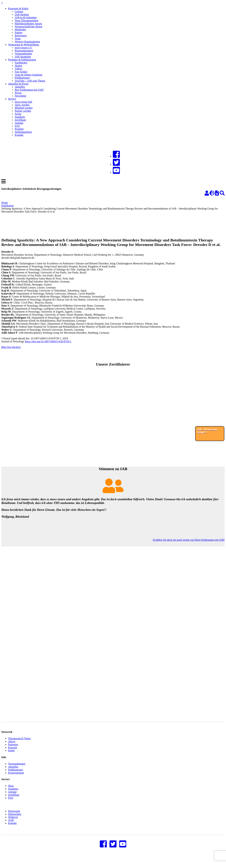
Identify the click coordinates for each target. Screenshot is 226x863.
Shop (11, 790)
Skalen (18, 65)
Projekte (19, 128)
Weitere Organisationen (27, 41)
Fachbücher (21, 62)
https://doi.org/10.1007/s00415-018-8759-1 (48, 341)
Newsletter (20, 95)
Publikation (7, 205)
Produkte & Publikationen (22, 59)
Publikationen (22, 77)
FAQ (17, 125)
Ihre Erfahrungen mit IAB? (29, 89)
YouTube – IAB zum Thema (30, 80)
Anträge (19, 122)
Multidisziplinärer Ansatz (28, 23)
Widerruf (13, 822)
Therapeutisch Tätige (19, 743)
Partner (18, 32)
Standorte (20, 116)
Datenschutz (14, 819)
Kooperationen (16, 777)
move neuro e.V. (23, 47)
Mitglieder (20, 29)
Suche (18, 113)
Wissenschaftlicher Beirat (28, 26)
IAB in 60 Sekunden (26, 17)
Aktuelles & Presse (18, 83)
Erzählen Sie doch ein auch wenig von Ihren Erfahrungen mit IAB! (189, 539)
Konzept (12, 752)
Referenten (20, 35)
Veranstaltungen (23, 53)
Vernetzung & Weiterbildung (23, 44)
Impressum (14, 816)
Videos (18, 68)
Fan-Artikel (21, 71)
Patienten (13, 749)
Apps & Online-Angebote (28, 74)
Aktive (11, 746)
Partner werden (23, 110)
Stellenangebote (23, 132)
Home (4, 202)
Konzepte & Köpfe (18, 8)
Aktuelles (20, 86)
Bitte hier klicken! (11, 347)
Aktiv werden (22, 104)
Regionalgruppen (24, 50)
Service (12, 98)
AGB (11, 825)
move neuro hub (23, 101)
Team (18, 38)
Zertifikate (20, 119)
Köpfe (11, 755)
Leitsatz (19, 11)
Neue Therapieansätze (26, 20)
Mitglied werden (23, 107)
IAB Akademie (23, 56)
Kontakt (19, 135)
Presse (18, 92)
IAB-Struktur (22, 14)
